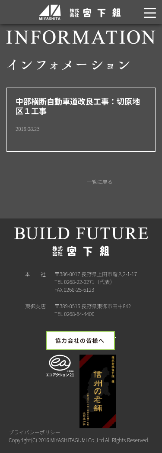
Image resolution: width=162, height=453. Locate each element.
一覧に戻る (99, 181)
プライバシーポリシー (34, 432)
